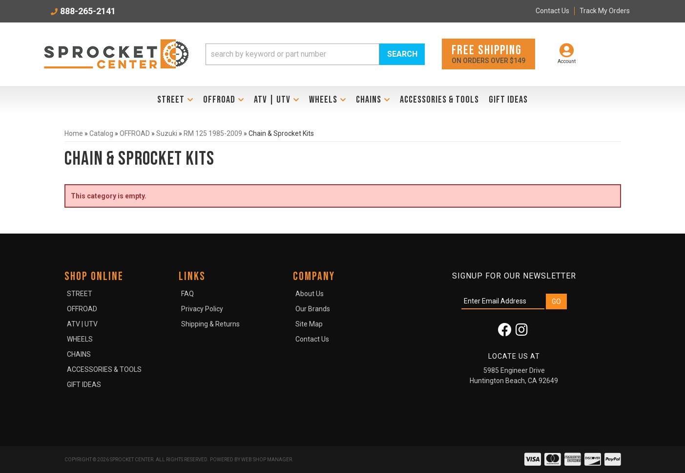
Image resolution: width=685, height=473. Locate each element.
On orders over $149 (488, 53)
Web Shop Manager (266, 459)
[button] (315, 54)
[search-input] (292, 54)
